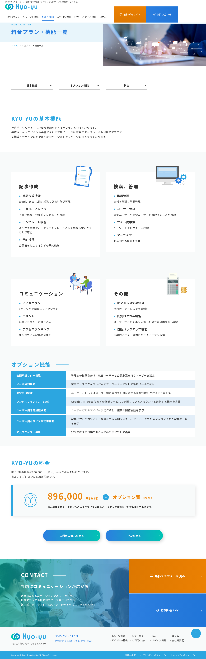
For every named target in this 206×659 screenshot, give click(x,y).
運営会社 (130, 655)
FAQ (76, 16)
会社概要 (178, 640)
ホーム (14, 45)
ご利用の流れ (64, 16)
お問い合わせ (162, 14)
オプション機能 (79, 85)
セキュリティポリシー (183, 655)
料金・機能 (48, 16)
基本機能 (32, 85)
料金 (126, 85)
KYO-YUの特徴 (30, 16)
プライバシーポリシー (154, 655)
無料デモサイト (130, 14)
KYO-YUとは (13, 16)
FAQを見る (134, 535)
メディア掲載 (89, 16)
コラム (103, 16)
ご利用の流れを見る (72, 535)
